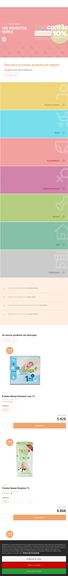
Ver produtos (9, 340)
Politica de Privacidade (31, 553)
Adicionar (39, 426)
